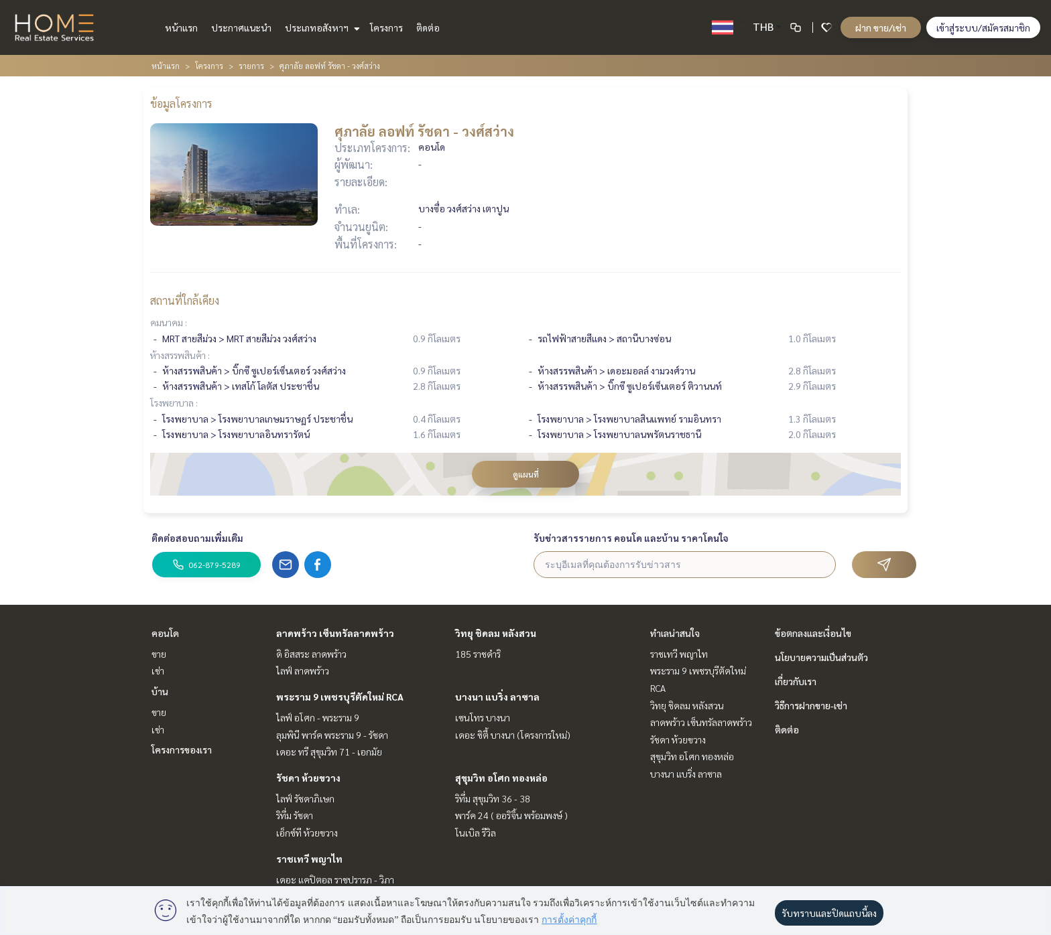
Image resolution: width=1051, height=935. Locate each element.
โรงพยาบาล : (174, 403)
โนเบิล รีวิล (475, 832)
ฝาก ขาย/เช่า (880, 27)
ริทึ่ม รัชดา (294, 815)
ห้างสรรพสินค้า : (180, 355)
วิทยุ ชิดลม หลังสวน (495, 633)
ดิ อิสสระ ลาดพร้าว (311, 654)
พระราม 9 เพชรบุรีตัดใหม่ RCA (340, 697)
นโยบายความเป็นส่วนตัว (821, 657)
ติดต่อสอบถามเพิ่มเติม (197, 538)
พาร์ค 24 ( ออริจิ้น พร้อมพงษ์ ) (511, 815)
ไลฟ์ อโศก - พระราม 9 (317, 717)
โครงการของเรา (181, 749)
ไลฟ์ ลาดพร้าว (302, 670)
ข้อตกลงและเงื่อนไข (813, 633)
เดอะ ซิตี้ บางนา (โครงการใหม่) (512, 735)
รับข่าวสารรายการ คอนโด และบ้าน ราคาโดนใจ (631, 538)
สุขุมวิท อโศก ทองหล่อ (501, 778)
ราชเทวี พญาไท (309, 859)
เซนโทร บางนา (482, 717)
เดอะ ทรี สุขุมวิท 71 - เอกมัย (329, 751)
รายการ (251, 65)
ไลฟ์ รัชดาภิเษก (305, 798)
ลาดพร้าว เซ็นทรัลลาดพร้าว (335, 633)
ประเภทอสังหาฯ (321, 27)
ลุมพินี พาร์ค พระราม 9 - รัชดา (332, 735)
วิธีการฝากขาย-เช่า (811, 705)
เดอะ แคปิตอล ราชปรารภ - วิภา (335, 879)
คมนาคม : (168, 322)
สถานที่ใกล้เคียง (184, 300)
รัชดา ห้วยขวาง (308, 778)
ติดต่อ (428, 27)
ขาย (158, 654)
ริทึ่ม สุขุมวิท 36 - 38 (492, 798)
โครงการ (386, 27)
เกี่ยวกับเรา (795, 681)
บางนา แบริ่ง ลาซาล (497, 697)
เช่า (157, 670)
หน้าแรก (181, 27)
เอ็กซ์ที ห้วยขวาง (307, 832)
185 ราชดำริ (478, 654)
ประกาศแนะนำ (241, 27)
